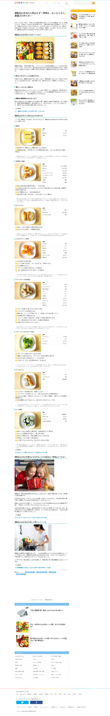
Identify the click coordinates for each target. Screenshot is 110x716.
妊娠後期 (46, 694)
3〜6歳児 (35, 668)
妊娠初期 (35, 694)
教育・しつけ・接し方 (56, 674)
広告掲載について (54, 707)
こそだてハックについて (21, 707)
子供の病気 (35, 677)
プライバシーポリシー (44, 707)
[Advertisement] (27, 587)
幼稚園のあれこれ (21, 574)
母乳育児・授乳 (18, 665)
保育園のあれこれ (30, 572)
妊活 (46, 3)
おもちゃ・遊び (18, 674)
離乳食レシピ (36, 665)
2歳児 (16, 668)
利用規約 (36, 707)
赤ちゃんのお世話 (37, 662)
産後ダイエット (54, 671)
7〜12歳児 (53, 668)
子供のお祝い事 (18, 659)
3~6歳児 (74, 694)
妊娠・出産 (56, 3)
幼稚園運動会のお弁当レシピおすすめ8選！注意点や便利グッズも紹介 (34, 567)
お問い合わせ (63, 707)
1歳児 (52, 665)
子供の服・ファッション (38, 674)
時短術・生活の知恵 (37, 656)
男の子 (52, 659)
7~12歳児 (80, 694)
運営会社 (30, 707)
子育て (66, 3)
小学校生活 (52, 572)
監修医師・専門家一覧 (81, 707)
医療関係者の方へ (71, 707)
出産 (51, 694)
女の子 (34, 659)
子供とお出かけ (18, 677)
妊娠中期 (41, 694)
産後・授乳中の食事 (19, 671)
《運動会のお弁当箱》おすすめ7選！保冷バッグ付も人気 (30, 111)
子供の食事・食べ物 (42, 572)
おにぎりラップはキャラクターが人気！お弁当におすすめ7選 (31, 517)
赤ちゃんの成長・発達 (56, 662)
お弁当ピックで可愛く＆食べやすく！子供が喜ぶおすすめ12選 (32, 452)
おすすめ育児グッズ (19, 656)
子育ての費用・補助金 (56, 656)
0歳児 (16, 662)
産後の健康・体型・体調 (38, 671)
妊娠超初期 (29, 694)
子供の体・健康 (54, 677)
